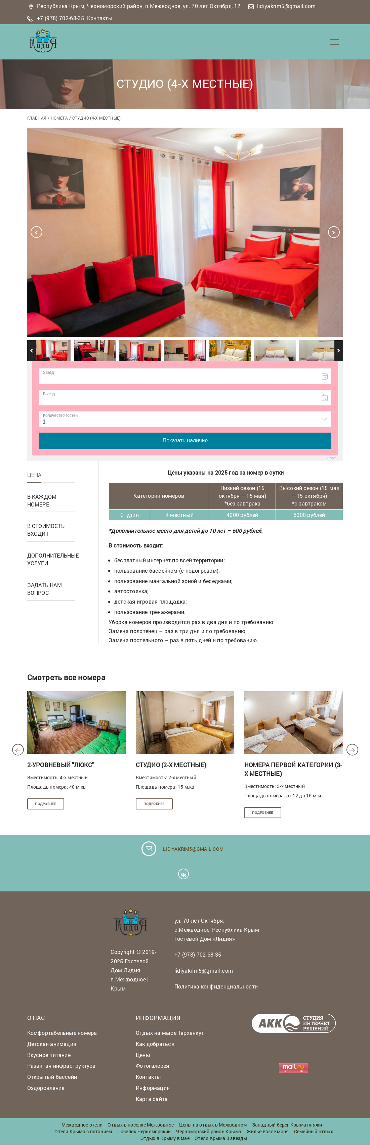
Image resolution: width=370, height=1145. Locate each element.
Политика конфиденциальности (216, 986)
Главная (37, 118)
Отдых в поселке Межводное (141, 1124)
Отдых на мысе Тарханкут (170, 1032)
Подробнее (45, 804)
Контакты (100, 17)
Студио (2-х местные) (171, 765)
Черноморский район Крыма (208, 1131)
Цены (143, 1054)
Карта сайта (152, 1098)
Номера (59, 118)
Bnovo (331, 457)
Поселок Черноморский (144, 1131)
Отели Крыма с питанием (83, 1131)
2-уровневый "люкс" (60, 765)
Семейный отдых (313, 1131)
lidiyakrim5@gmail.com (286, 5)
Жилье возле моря (268, 1131)
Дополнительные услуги (53, 559)
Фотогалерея (152, 1065)
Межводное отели (81, 1124)
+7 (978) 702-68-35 (60, 17)
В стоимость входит (46, 529)
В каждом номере (42, 500)
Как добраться (155, 1043)
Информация (153, 1087)
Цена (34, 474)
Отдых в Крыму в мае (165, 1138)
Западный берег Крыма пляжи (287, 1124)
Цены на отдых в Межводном (213, 1124)
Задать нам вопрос (44, 588)
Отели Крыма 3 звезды (221, 1138)
